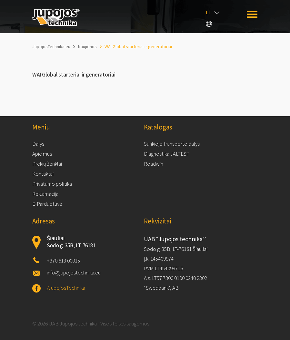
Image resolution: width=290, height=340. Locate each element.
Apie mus (42, 153)
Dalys (38, 143)
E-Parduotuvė (47, 203)
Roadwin (153, 163)
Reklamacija (45, 193)
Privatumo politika (52, 183)
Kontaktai (43, 173)
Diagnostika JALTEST (166, 153)
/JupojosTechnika (66, 287)
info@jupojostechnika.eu (74, 272)
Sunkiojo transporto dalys (172, 143)
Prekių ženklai (47, 163)
